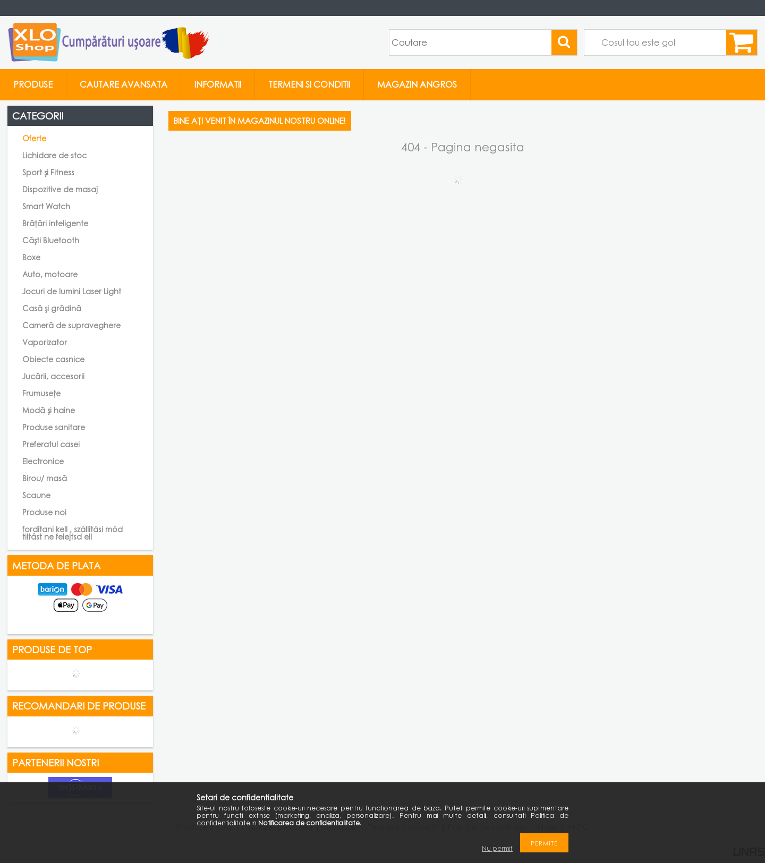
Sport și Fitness (48, 172)
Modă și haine (48, 410)
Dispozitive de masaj (60, 189)
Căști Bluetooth (50, 240)
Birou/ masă (44, 478)
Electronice (43, 461)
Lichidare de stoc (54, 155)
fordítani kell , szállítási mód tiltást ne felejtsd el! (72, 533)
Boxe (31, 257)
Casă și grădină (51, 308)
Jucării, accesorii (53, 376)
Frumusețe (41, 393)
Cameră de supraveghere (71, 325)
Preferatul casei (51, 444)
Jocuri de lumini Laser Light (71, 291)
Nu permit (497, 848)
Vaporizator (44, 342)
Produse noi (44, 512)
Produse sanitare (53, 427)
